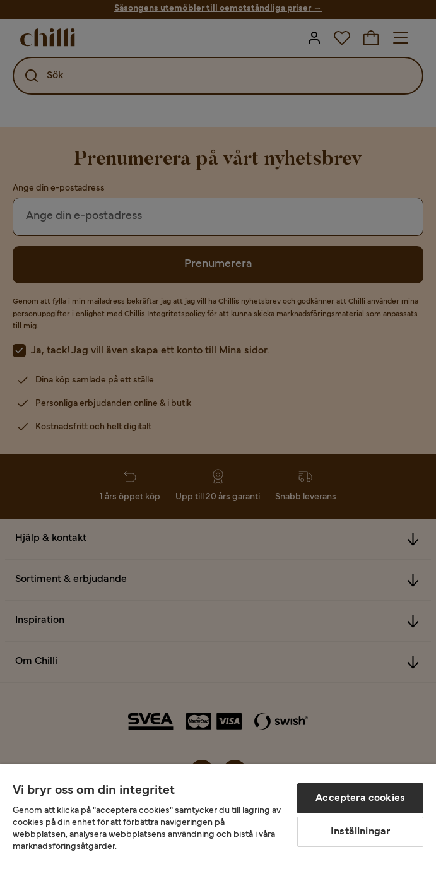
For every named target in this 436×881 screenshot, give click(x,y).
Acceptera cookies (360, 798)
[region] (218, 822)
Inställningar (360, 831)
